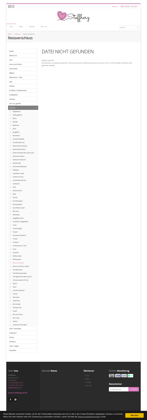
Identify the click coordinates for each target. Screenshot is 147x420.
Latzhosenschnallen (18, 325)
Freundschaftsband (18, 166)
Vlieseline (15, 297)
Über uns (44, 27)
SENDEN (133, 389)
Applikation (15, 111)
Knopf (13, 311)
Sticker (13, 321)
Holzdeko (12, 350)
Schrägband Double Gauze (21, 277)
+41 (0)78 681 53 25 (15, 383)
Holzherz (12, 342)
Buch (13, 129)
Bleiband (14, 125)
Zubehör (17, 34)
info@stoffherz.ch (14, 388)
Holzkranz (13, 333)
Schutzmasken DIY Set (19, 280)
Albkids (11, 73)
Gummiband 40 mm (18, 180)
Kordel (13, 197)
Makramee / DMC (16, 77)
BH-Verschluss (16, 314)
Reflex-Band (15, 256)
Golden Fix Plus (16, 177)
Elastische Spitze (17, 156)
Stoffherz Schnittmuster (18, 90)
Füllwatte (14, 170)
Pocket (13, 239)
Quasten (14, 252)
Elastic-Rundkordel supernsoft (22, 153)
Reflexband (15, 259)
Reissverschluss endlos (19, 266)
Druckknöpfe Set (17, 142)
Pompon (14, 242)
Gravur (11, 337)
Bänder (14, 122)
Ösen (13, 225)
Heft (13, 187)
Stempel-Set (15, 307)
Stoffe (11, 51)
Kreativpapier (16, 204)
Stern (13, 287)
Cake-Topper (14, 346)
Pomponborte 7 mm (18, 246)
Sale (10, 82)
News (21, 27)
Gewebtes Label (17, 173)
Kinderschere (16, 191)
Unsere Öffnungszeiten (17, 393)
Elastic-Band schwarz (18, 146)
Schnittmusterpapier (18, 273)
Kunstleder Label (17, 208)
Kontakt (32, 27)
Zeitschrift (15, 301)
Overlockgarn (16, 228)
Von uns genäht (15, 103)
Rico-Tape (15, 318)
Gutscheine (13, 69)
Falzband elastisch (18, 160)
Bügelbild (14, 132)
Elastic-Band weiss (18, 149)
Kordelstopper (16, 201)
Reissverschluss (17, 263)
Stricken (12, 99)
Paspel (14, 232)
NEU (11, 60)
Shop (11, 27)
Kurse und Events (15, 64)
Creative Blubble (17, 139)
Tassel (13, 294)
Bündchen (15, 135)
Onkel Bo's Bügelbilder (19, 221)
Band (13, 118)
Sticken (11, 86)
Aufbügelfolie (16, 115)
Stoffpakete (13, 95)
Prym (13, 249)
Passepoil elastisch (18, 235)
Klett (13, 194)
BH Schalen (15, 304)
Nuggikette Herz (17, 218)
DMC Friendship (15, 328)
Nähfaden (15, 215)
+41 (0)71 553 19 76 (15, 385)
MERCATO (13, 55)
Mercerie (14, 211)
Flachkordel (15, 163)
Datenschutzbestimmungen (89, 417)
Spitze (13, 283)
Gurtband (15, 184)
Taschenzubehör (17, 290)
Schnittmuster (16, 270)
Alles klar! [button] (135, 415)
